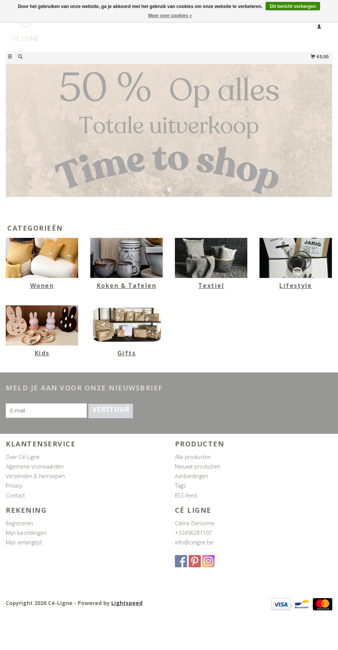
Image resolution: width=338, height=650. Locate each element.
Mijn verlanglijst (24, 542)
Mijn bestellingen (26, 532)
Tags (180, 485)
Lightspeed (127, 603)
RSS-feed (186, 495)
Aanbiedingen (191, 476)
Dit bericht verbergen (293, 6)
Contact (15, 495)
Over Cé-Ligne (23, 457)
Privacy (14, 485)
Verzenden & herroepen (35, 476)
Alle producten (193, 457)
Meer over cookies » (170, 15)
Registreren (19, 523)
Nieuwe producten (197, 466)
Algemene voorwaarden (35, 466)
